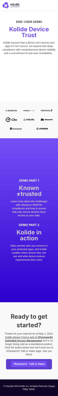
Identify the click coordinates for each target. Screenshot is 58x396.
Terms (32, 389)
